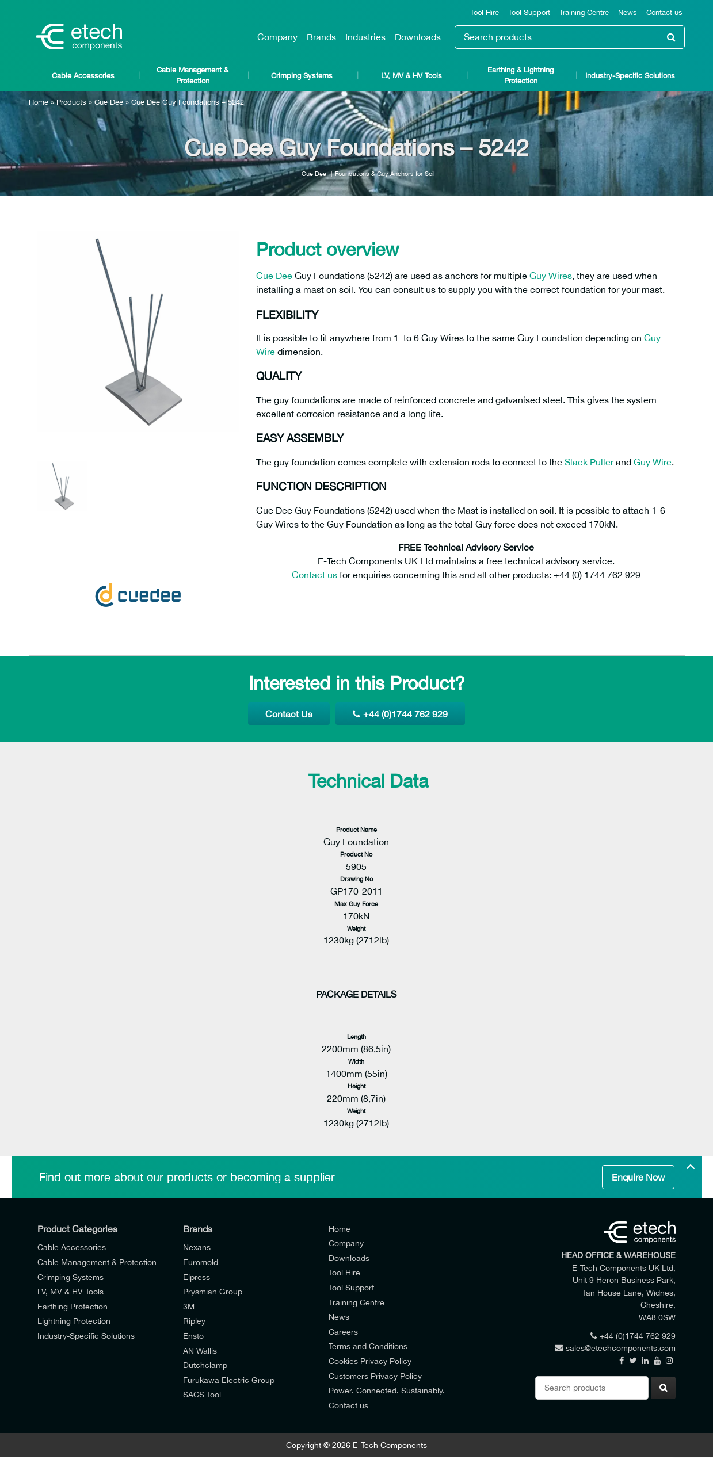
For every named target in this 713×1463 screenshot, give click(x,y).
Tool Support (529, 12)
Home (38, 102)
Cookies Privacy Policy (370, 1361)
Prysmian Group (212, 1291)
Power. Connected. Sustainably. (387, 1390)
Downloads (418, 37)
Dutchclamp (205, 1365)
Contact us (664, 12)
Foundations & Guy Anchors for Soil (384, 173)
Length (356, 1036)
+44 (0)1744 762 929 (400, 714)
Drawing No (356, 879)
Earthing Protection (72, 1306)
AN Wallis (200, 1350)
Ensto (193, 1335)
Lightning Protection (73, 1321)
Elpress (196, 1277)
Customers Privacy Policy (375, 1376)
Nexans (197, 1247)
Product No (356, 854)
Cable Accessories (83, 75)
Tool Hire (484, 12)
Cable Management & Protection (192, 75)
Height (356, 1086)
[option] (138, 331)
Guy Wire (653, 462)
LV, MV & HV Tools (411, 75)
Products (71, 102)
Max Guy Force (356, 903)
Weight (356, 928)
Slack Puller (589, 462)
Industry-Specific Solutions (630, 75)
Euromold (200, 1262)
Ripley (194, 1321)
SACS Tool (202, 1394)
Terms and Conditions (368, 1346)
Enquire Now (638, 1177)
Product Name (356, 829)
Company (277, 37)
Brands (321, 37)
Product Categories (77, 1229)
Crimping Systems (302, 75)
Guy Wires (550, 275)
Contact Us (288, 714)
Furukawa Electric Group (228, 1380)
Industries (365, 37)
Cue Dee (108, 102)
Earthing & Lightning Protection (520, 75)
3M (189, 1306)
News (627, 12)
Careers (343, 1331)
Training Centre (584, 12)
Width (356, 1061)
